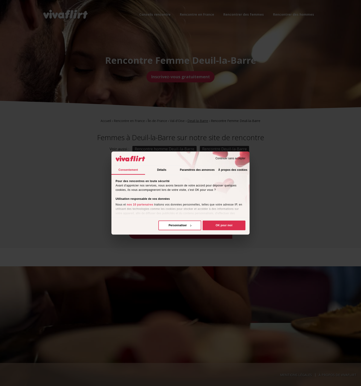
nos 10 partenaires (140, 204)
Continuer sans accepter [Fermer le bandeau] (230, 158)
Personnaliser (180, 225)
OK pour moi (224, 225)
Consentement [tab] (128, 169)
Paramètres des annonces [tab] (197, 169)
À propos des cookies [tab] (232, 169)
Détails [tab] (161, 169)
